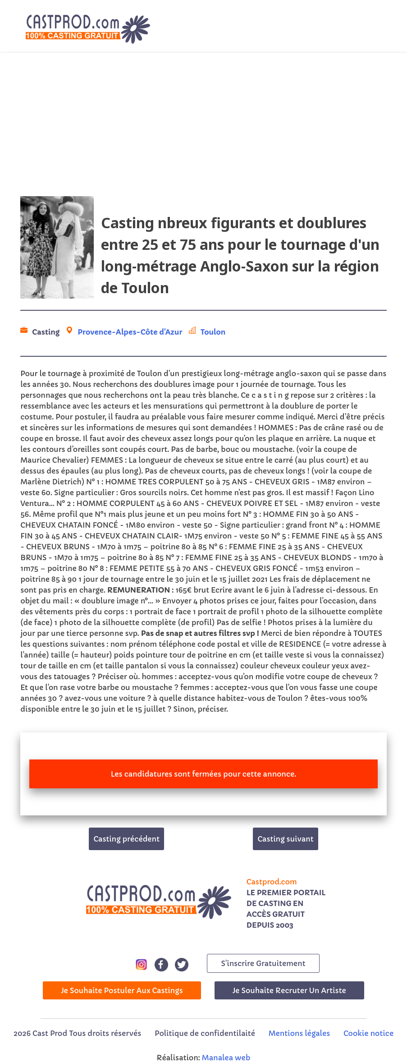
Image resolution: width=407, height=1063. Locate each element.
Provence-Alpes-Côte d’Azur (130, 331)
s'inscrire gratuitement (263, 963)
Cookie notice (368, 1033)
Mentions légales (299, 1033)
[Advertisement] (203, 124)
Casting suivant (285, 838)
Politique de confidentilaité (205, 1033)
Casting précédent (126, 838)
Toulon (213, 331)
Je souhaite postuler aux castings (122, 990)
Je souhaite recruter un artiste (289, 990)
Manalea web (226, 1057)
